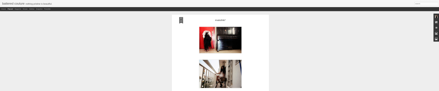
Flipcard (10, 9)
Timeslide (47, 9)
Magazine (18, 9)
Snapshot (39, 9)
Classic (3, 9)
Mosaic (25, 9)
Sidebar (31, 9)
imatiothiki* (220, 20)
